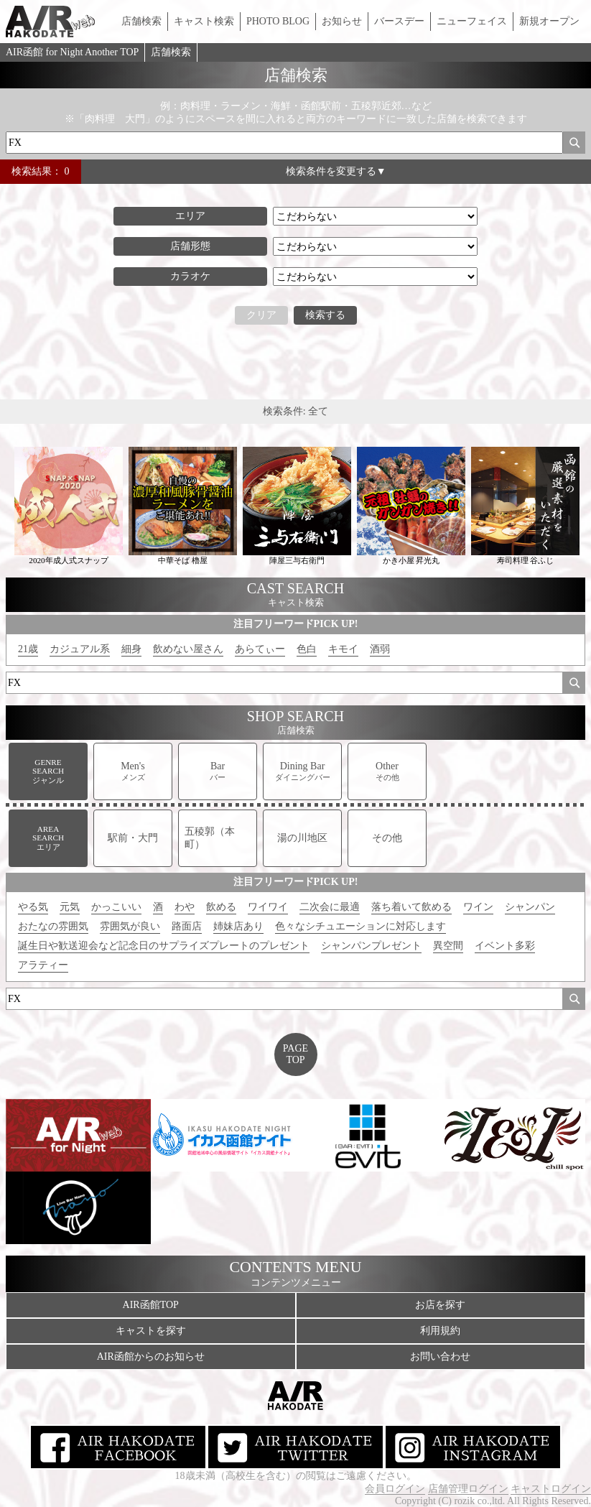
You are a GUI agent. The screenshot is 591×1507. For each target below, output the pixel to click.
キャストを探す (151, 1330)
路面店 (187, 926)
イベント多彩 (505, 945)
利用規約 (440, 1330)
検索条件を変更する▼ (336, 171)
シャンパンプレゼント (371, 945)
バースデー (399, 21)
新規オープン (549, 21)
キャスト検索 (204, 21)
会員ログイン (395, 1488)
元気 (70, 906)
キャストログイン (551, 1488)
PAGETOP (295, 1054)
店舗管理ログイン (468, 1488)
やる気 (33, 906)
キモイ (343, 649)
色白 (307, 649)
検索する (325, 315)
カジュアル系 (80, 649)
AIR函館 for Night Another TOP (72, 52)
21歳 (28, 649)
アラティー (43, 965)
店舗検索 (141, 21)
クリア (261, 315)
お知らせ (342, 21)
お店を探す (440, 1304)
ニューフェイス (472, 21)
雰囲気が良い (130, 926)
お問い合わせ (440, 1356)
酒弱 (380, 649)
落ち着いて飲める (411, 906)
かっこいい (116, 906)
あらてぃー (260, 649)
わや (184, 906)
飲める (221, 906)
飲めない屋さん (188, 649)
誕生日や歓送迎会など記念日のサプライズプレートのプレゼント (164, 945)
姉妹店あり (238, 926)
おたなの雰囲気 (53, 926)
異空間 (448, 945)
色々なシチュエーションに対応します (360, 926)
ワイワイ (268, 906)
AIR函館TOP (151, 1304)
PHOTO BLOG (278, 21)
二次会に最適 (329, 906)
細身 (131, 649)
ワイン (478, 906)
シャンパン (530, 906)
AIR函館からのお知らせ (151, 1356)
